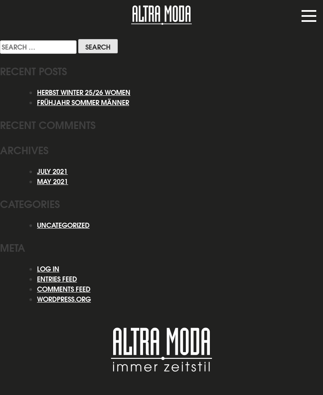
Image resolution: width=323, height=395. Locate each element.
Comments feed (63, 289)
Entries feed (57, 279)
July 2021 (52, 171)
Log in (48, 269)
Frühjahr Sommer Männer (83, 102)
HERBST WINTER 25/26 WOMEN (83, 92)
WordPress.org (64, 299)
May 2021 (52, 181)
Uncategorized (63, 225)
